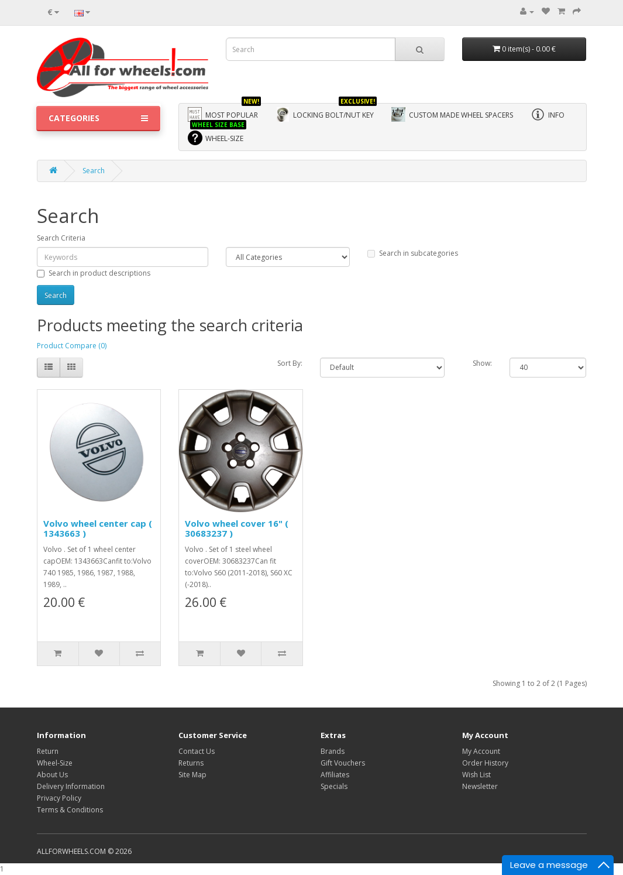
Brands (333, 751)
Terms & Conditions (70, 810)
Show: (482, 363)
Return (47, 751)
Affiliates (335, 775)
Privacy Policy (59, 798)
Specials (334, 786)
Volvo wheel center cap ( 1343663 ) (97, 528)
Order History (485, 763)
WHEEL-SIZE (217, 136)
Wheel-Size (55, 763)
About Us (52, 775)
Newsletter (480, 786)
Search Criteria (61, 238)
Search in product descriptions (93, 273)
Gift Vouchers (343, 763)
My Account (481, 751)
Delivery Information (71, 786)
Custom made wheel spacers (452, 114)
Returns (191, 763)
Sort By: (289, 363)
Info (548, 114)
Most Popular (224, 113)
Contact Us (196, 751)
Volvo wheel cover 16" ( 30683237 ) (236, 528)
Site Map (192, 775)
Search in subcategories (412, 253)
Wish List (476, 775)
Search (93, 171)
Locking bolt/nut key (326, 113)
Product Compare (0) (71, 346)
